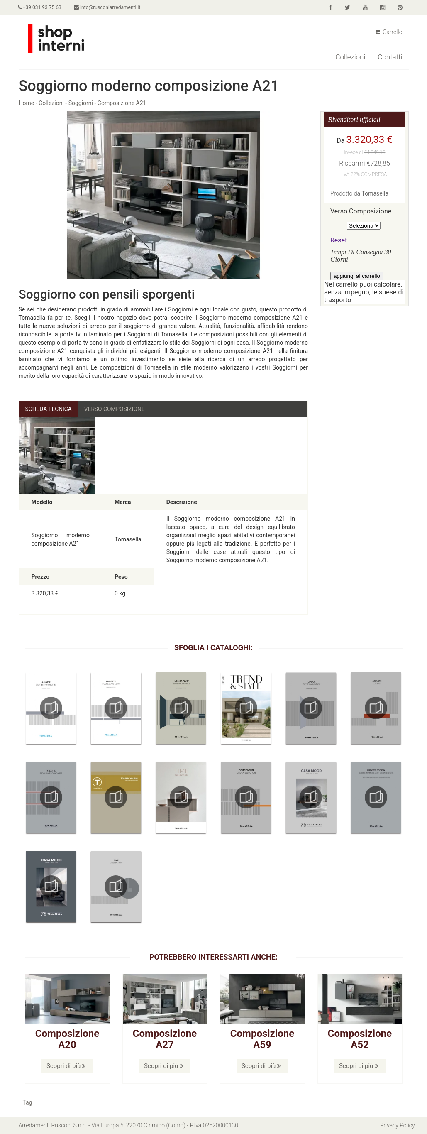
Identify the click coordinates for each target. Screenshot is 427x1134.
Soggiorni (80, 103)
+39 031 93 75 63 (40, 7)
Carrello (389, 32)
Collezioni (350, 57)
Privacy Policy (397, 1125)
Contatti (390, 57)
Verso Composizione (115, 409)
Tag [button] (27, 1103)
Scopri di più (66, 1066)
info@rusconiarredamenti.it (108, 7)
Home (26, 103)
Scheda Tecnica (49, 409)
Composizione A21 (122, 103)
